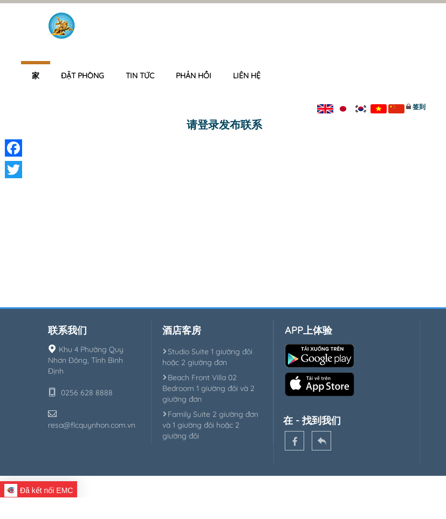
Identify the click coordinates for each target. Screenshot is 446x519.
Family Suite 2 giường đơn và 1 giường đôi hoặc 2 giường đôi (210, 425)
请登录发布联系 (224, 124)
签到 (419, 107)
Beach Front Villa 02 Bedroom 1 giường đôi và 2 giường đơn (208, 388)
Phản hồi (193, 75)
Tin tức (140, 75)
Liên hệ (246, 75)
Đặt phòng (82, 75)
